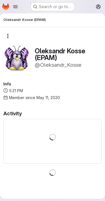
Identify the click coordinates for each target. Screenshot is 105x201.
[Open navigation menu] (15, 6)
